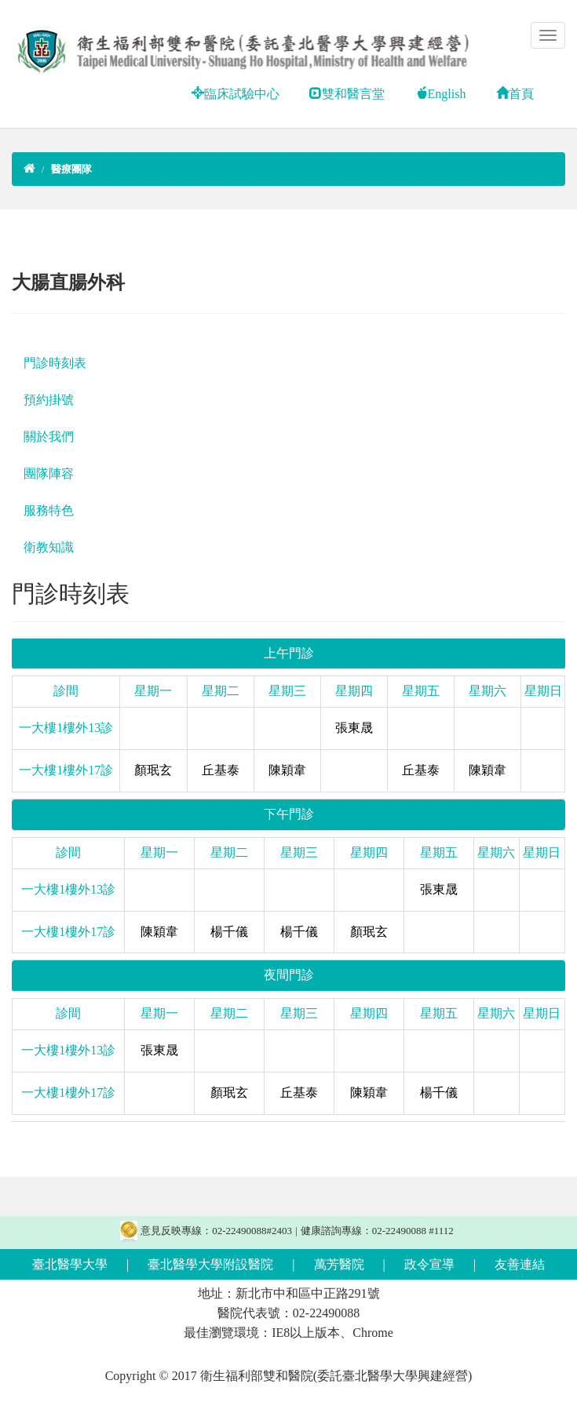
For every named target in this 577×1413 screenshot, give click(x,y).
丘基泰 (220, 770)
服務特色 (49, 510)
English (440, 93)
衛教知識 (49, 547)
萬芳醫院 (339, 1264)
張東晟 (354, 727)
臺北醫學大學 (70, 1264)
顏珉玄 (153, 770)
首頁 (515, 93)
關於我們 (49, 436)
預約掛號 (49, 399)
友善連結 (520, 1264)
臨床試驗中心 (235, 93)
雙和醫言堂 (347, 93)
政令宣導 (429, 1264)
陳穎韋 (287, 770)
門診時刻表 (55, 363)
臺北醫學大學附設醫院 (210, 1264)
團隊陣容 (49, 473)
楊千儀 (229, 931)
